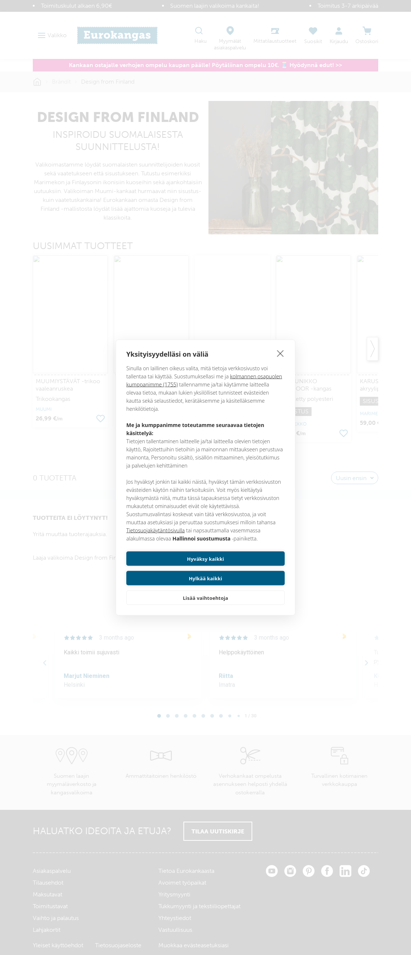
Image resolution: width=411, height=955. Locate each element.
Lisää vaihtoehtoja (205, 588)
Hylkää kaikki (246, 568)
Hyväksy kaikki (164, 568)
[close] (280, 363)
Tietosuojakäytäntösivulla (155, 539)
